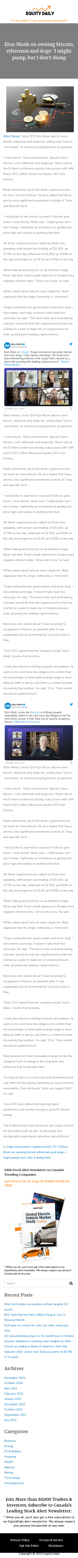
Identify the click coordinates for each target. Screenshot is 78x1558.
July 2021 (10, 1420)
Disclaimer (55, 1546)
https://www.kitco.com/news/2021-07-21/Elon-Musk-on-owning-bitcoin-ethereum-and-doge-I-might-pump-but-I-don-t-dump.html (36, 1152)
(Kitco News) (11, 136)
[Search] (71, 1283)
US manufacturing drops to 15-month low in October (39, 1336)
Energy (9, 1446)
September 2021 (15, 1415)
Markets (9, 1467)
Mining (8, 1473)
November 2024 (14, 1378)
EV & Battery (12, 1451)
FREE (24, 20)
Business (10, 1441)
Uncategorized (14, 1483)
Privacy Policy (20, 1540)
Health (8, 1462)
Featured (10, 1457)
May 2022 (10, 1388)
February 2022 (13, 1394)
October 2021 (13, 1409)
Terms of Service (51, 1540)
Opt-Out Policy (29, 1546)
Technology (12, 1478)
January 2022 (12, 1399)
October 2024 (13, 1383)
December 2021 (14, 1404)
